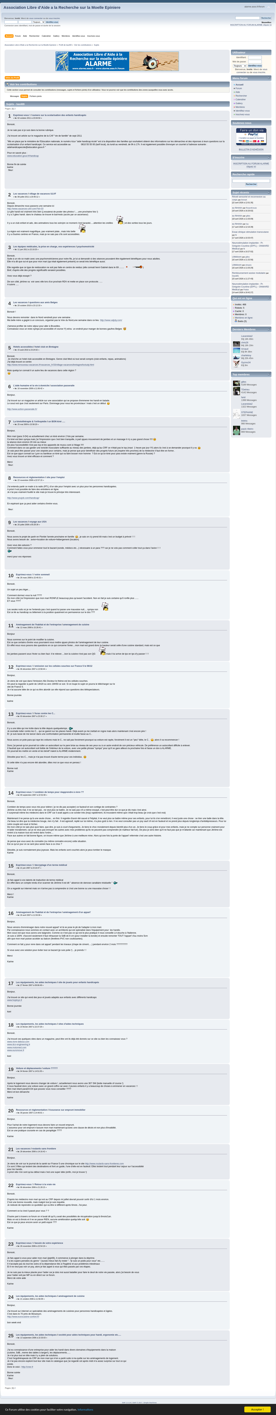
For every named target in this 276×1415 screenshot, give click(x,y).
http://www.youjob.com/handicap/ (23, 498)
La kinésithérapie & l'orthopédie (29, 421)
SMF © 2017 (137, 1403)
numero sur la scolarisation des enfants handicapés (59, 115)
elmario (248, 265)
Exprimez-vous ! (21, 115)
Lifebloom (237, 257)
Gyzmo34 (245, 362)
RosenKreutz (251, 208)
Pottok (246, 290)
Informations (85, 1410)
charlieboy (246, 355)
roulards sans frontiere (44, 1148)
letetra (244, 421)
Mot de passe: (239, 61)
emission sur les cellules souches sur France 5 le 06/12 (63, 666)
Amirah (244, 200)
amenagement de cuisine (76, 624)
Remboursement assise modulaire (248, 273)
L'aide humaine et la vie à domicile (31, 385)
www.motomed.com (16, 1047)
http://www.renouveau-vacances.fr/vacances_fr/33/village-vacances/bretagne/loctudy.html (50, 365)
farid (243, 397)
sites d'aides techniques (71, 1024)
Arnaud (244, 349)
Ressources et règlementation (29, 477)
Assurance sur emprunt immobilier (67, 1110)
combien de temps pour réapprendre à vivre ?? (59, 792)
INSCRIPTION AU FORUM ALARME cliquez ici (251, 25)
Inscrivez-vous (243, 114)
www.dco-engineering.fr (18, 1044)
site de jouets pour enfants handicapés (78, 982)
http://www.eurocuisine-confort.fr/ (23, 1316)
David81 (235, 276)
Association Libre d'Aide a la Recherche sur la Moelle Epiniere (62, 7)
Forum (239, 88)
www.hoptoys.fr (14, 1000)
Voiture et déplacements (28, 1068)
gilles (248, 216)
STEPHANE (247, 412)
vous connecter (36, 18)
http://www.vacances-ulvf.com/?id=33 (25, 209)
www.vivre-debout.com (18, 1042)
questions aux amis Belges (43, 302)
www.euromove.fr (15, 1050)
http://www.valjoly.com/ (111, 320)
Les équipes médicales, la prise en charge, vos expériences (44, 246)
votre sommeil (42, 574)
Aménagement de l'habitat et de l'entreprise (38, 624)
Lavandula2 (246, 336)
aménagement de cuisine (71, 1296)
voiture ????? (50, 1068)
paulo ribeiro (247, 429)
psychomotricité (85, 246)
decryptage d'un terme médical (51, 865)
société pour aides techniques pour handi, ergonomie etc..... (89, 1335)
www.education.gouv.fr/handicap (23, 156)
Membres (240, 107)
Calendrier (241, 99)
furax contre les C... (45, 713)
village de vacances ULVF (42, 194)
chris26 (244, 342)
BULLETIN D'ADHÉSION (251, 149)
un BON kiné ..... (56, 421)
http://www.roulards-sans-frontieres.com (104, 1163)
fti (236, 235)
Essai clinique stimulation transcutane (250, 232)
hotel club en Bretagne (46, 347)
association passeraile (62, 385)
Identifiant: (241, 57)
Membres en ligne (243, 318)
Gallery (239, 103)
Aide (238, 92)
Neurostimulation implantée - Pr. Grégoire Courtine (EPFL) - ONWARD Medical (250, 246)
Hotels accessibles (23, 347)
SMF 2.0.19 (126, 1403)
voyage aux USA (38, 522)
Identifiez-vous (243, 111)
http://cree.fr (27, 1367)
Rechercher (241, 96)
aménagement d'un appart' (77, 912)
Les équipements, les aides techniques (36, 982)
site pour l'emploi (55, 477)
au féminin (237, 208)
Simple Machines (150, 1403)
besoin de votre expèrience (49, 1243)
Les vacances (20, 194)
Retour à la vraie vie (45, 1184)
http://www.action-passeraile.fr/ (22, 409)
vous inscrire (54, 18)
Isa (247, 224)
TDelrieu (245, 389)
